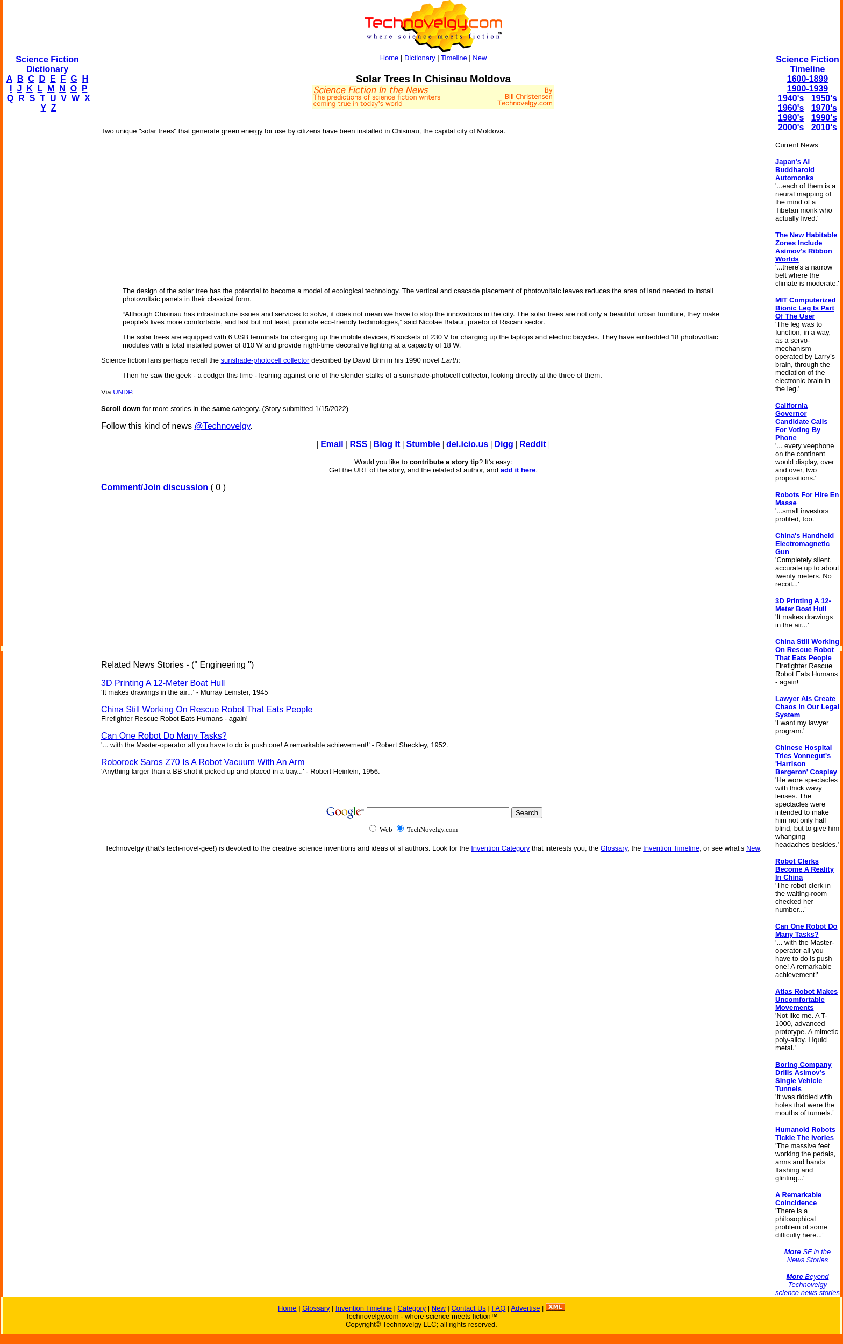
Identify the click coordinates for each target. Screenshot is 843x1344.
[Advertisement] (46, 283)
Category (411, 1308)
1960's (791, 107)
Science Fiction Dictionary (47, 64)
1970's (824, 107)
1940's (791, 98)
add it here (518, 470)
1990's (824, 117)
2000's (791, 127)
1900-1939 (807, 88)
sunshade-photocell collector (265, 360)
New (480, 58)
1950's (824, 98)
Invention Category (500, 848)
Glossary (614, 848)
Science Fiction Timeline (807, 64)
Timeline (454, 58)
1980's (791, 117)
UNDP (122, 392)
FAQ (498, 1308)
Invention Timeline (671, 848)
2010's (824, 127)
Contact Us (468, 1308)
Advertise (525, 1308)
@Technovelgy (222, 425)
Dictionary (419, 58)
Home (389, 58)
